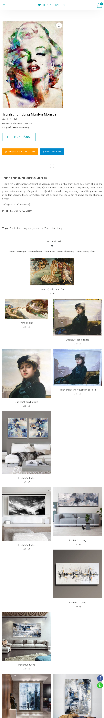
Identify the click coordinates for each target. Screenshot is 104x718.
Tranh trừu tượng (65, 251)
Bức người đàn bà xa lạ (77, 339)
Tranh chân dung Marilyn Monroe (26, 228)
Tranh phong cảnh (85, 251)
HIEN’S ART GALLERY (53, 4)
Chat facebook (52, 152)
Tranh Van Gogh (17, 251)
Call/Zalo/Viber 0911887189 (20, 152)
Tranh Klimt (49, 251)
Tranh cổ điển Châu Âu (52, 289)
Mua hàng (18, 136)
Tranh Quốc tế (52, 241)
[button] (4, 5)
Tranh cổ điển (35, 251)
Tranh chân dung (53, 228)
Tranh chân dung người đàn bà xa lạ (77, 389)
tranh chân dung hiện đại (76, 187)
